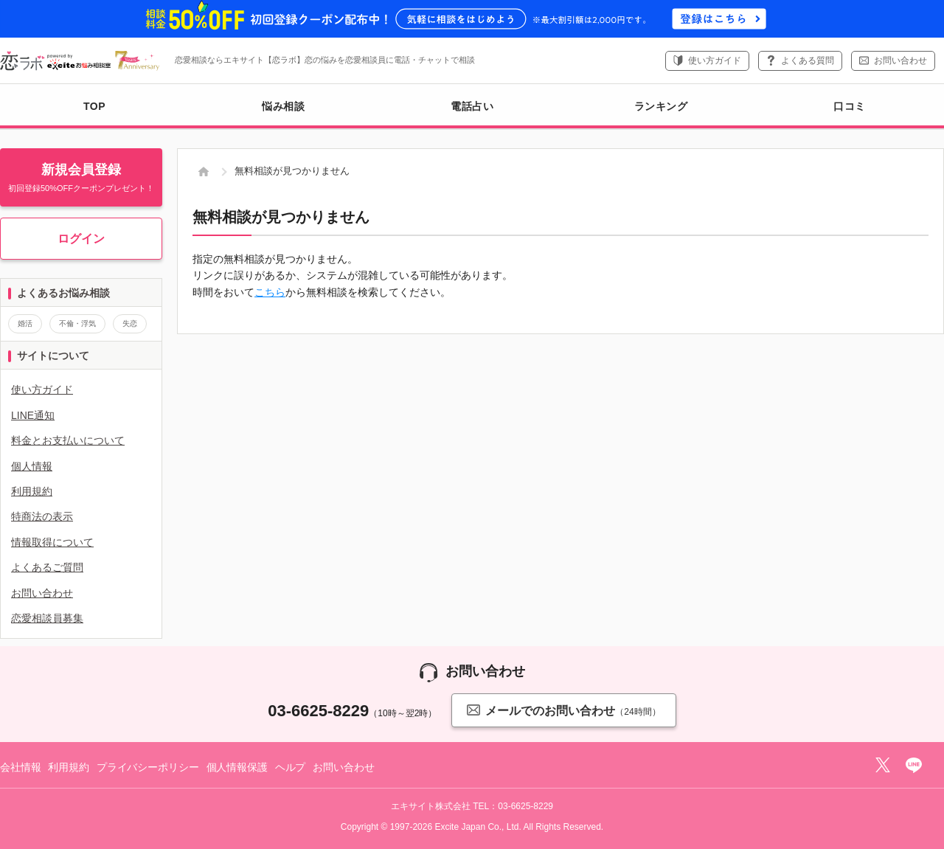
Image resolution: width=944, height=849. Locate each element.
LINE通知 (33, 415)
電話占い (472, 106)
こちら (269, 292)
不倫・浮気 (77, 323)
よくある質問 (807, 60)
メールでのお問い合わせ (563, 710)
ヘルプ (290, 767)
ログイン (81, 238)
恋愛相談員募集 (47, 618)
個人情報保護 (237, 767)
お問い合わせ (900, 60)
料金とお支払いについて (68, 440)
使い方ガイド (714, 60)
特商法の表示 (42, 516)
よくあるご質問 (47, 567)
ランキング (661, 106)
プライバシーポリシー (148, 767)
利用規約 (31, 491)
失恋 (129, 323)
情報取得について (52, 542)
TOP (94, 106)
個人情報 (31, 466)
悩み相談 (283, 106)
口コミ (849, 106)
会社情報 (20, 767)
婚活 (25, 323)
